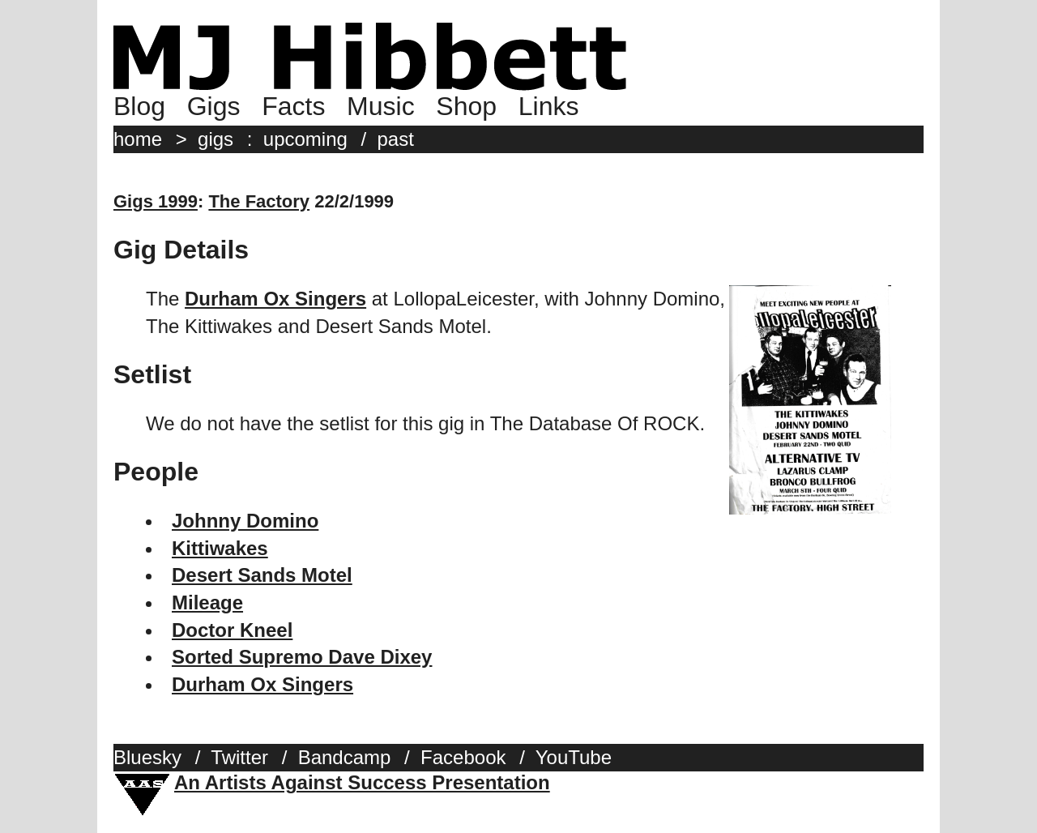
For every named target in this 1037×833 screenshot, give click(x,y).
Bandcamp (344, 757)
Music (381, 106)
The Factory (258, 201)
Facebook (463, 757)
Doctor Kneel (232, 630)
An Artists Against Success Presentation (362, 782)
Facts (293, 106)
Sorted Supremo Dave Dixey (302, 657)
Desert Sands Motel (262, 575)
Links (548, 106)
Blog (139, 106)
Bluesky (147, 757)
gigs (215, 139)
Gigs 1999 (155, 201)
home (137, 139)
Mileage (207, 602)
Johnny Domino (245, 521)
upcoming (305, 139)
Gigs (214, 106)
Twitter (239, 757)
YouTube (574, 757)
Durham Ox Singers (275, 299)
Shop (466, 106)
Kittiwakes (220, 548)
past (396, 139)
